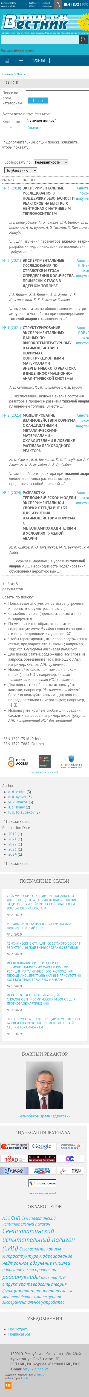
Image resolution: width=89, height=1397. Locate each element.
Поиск (21, 74)
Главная (7, 74)
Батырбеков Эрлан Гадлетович (44, 1116)
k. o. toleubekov (21, 812)
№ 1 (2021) (11, 327)
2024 (13, 854)
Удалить (34, 127)
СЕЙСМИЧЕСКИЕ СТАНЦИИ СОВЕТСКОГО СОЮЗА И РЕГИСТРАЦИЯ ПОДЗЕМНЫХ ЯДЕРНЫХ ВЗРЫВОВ (44, 945)
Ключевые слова (11, 124)
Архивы (39, 60)
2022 (13, 844)
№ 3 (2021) (11, 260)
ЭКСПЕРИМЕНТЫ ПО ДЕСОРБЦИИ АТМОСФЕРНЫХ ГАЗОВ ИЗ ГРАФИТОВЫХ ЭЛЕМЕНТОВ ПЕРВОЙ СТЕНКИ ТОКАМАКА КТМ (43, 1023)
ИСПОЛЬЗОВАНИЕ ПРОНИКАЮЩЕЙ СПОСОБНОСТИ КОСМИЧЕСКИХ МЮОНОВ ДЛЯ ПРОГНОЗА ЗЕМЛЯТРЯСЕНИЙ (41, 999)
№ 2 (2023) (11, 415)
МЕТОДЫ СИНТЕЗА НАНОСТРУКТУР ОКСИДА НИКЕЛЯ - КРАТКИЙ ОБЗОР (39, 926)
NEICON (41, 1374)
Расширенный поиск (17, 50)
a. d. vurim (17, 791)
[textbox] (44, 39)
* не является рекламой (44, 772)
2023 (13, 849)
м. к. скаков (18, 802)
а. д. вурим (17, 796)
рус (85, 4)
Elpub (24, 1378)
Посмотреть (18, 1329)
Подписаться (19, 1334)
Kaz (76, 4)
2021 (13, 839)
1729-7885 (39, 6)
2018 (13, 833)
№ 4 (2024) (11, 492)
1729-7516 (39, 3)
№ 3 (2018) (11, 188)
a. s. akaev (17, 807)
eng (67, 4)
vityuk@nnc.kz (35, 1369)
